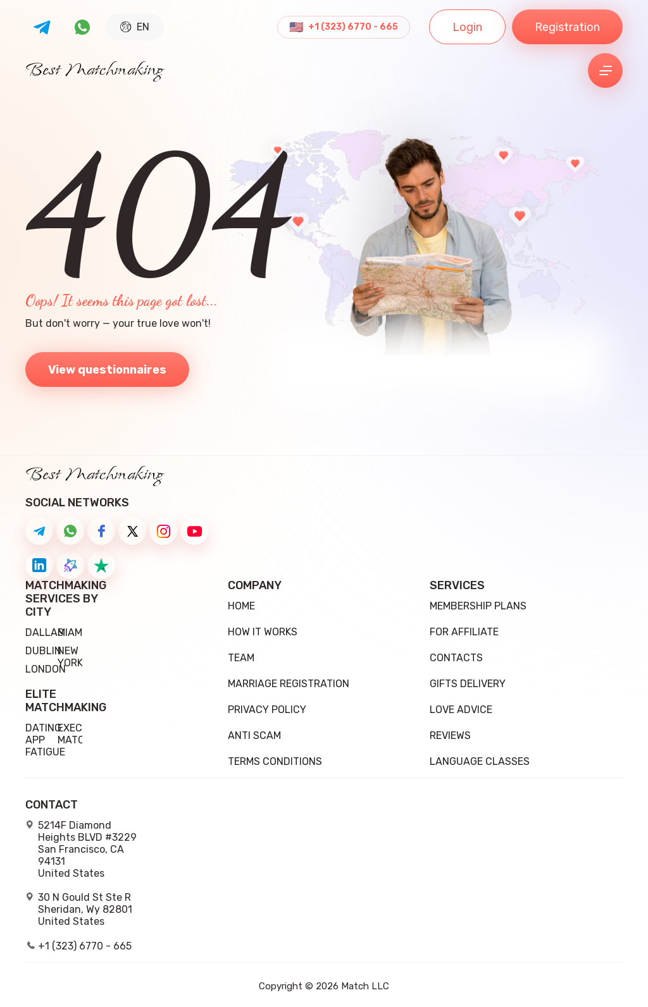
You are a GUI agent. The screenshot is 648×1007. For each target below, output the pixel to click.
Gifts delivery (468, 684)
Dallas (44, 632)
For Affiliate (464, 632)
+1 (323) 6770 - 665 (353, 27)
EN (134, 27)
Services (457, 585)
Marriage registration (288, 684)
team (241, 658)
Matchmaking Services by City (53, 599)
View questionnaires (107, 370)
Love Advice (461, 710)
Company (255, 585)
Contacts (456, 658)
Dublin (43, 651)
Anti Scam (254, 735)
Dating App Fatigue (45, 740)
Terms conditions (275, 761)
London (45, 669)
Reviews (450, 735)
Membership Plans (478, 606)
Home (241, 606)
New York (70, 657)
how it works (262, 632)
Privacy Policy (267, 710)
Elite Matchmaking (53, 701)
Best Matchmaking (94, 70)
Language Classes (480, 761)
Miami (71, 632)
